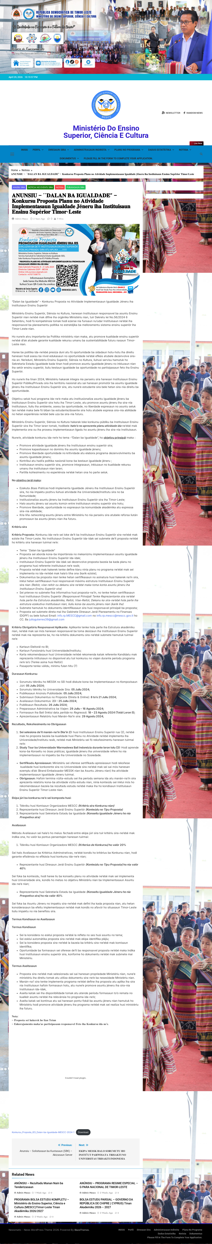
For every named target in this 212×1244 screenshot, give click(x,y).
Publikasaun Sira (72, 187)
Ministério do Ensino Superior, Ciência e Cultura (106, 132)
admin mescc (21, 218)
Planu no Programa (127, 149)
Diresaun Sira (57, 149)
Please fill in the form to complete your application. (118, 158)
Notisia (183, 149)
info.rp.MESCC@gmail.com (74, 615)
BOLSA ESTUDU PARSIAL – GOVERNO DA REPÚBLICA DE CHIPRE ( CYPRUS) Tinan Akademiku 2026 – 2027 (106, 1203)
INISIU (24, 149)
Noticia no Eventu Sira (38, 187)
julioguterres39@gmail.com (46, 619)
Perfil (36, 149)
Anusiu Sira (18, 187)
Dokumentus (68, 158)
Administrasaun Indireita (90, 149)
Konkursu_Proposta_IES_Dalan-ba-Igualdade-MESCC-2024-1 (43, 1132)
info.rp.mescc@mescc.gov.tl (115, 615)
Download (83, 1132)
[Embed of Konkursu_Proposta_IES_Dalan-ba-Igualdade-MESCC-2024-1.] (76, 1078)
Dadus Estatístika (159, 149)
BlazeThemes (82, 1230)
